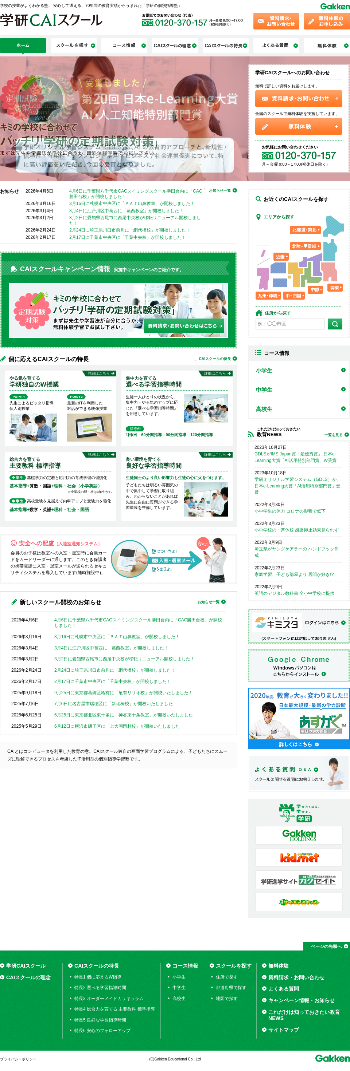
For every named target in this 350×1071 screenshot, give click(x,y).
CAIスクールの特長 (215, 359)
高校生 (264, 409)
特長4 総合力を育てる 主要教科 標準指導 (114, 1009)
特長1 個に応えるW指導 (97, 977)
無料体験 (278, 966)
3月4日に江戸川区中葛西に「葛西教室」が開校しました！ (126, 210)
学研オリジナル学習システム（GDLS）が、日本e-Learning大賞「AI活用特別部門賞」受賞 (297, 486)
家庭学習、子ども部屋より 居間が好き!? (294, 574)
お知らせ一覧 (220, 191)
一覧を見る (333, 435)
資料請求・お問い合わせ (296, 977)
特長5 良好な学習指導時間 (100, 1020)
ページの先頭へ (326, 946)
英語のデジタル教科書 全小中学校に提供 (294, 593)
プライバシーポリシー (18, 1059)
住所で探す (227, 977)
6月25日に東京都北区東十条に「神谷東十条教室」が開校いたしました (123, 715)
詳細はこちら (99, 373)
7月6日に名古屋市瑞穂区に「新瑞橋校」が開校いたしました (113, 703)
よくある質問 (283, 989)
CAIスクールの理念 (28, 977)
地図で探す (227, 998)
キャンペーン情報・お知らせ (301, 1000)
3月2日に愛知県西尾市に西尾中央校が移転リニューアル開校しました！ (124, 658)
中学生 (264, 390)
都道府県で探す (231, 987)
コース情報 (185, 966)
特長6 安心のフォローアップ (102, 1030)
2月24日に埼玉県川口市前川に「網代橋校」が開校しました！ (129, 230)
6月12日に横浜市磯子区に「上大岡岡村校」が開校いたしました (117, 726)
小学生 (264, 370)
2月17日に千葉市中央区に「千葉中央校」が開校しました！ (127, 237)
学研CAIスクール (26, 966)
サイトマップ (283, 1030)
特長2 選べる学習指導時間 (100, 987)
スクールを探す (234, 966)
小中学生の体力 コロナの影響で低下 (290, 511)
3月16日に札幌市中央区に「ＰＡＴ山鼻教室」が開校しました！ (132, 203)
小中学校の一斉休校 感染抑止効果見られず (296, 530)
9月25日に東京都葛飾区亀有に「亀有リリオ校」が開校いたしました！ (123, 692)
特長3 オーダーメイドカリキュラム (109, 998)
